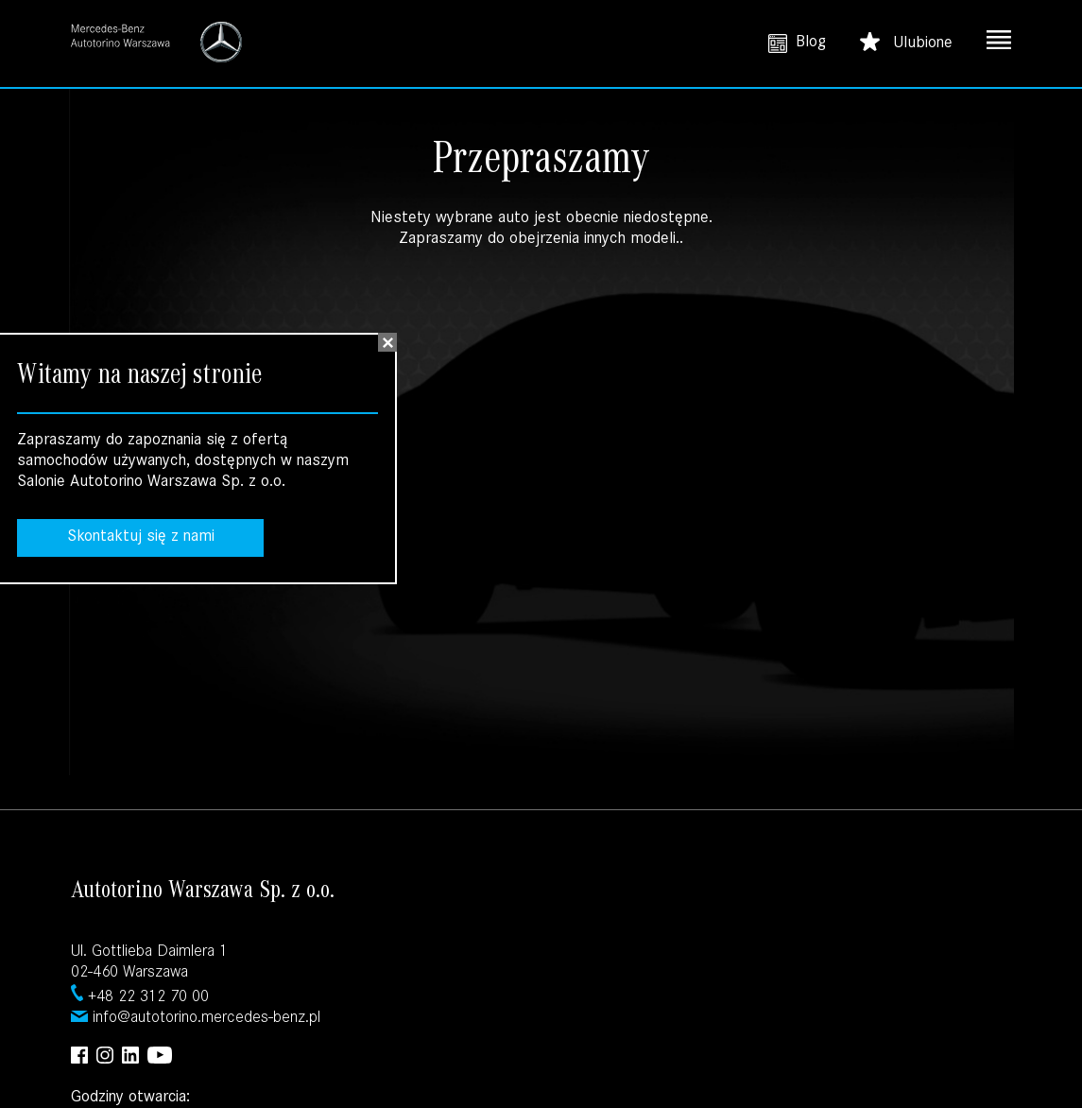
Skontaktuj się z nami (141, 537)
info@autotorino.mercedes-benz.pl (206, 1019)
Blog (797, 43)
